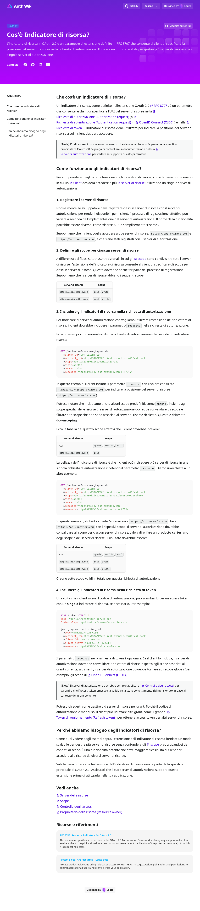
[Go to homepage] (19, 6)
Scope (64, 805)
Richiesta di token (69, 128)
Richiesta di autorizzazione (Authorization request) (92, 117)
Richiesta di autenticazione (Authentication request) (93, 122)
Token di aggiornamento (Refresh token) (85, 722)
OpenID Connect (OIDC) (156, 122)
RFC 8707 (160, 106)
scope (142, 259)
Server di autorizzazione (75, 154)
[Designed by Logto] (177, 6)
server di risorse (133, 183)
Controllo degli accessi (159, 690)
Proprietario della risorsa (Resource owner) (91, 816)
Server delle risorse (74, 800)
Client (77, 183)
